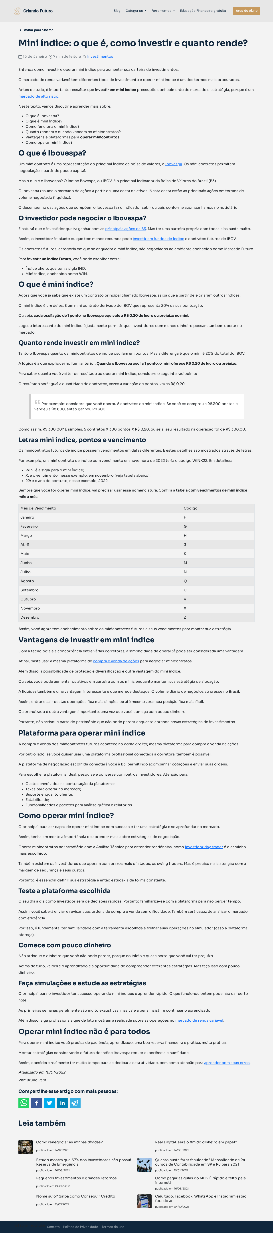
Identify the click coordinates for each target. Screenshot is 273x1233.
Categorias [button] (135, 10)
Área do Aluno (246, 10)
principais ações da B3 (125, 228)
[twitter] (49, 1103)
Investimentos (100, 56)
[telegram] (75, 1103)
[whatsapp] (23, 1103)
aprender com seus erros (227, 1062)
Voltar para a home (38, 30)
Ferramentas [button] (162, 10)
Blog (117, 10)
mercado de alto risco (38, 96)
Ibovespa (173, 164)
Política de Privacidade (80, 1227)
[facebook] (36, 1103)
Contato (53, 1227)
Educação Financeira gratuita (203, 10)
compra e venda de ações (116, 661)
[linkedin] (62, 1103)
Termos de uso (113, 1227)
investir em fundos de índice (158, 238)
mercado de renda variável (199, 1020)
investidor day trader (204, 847)
